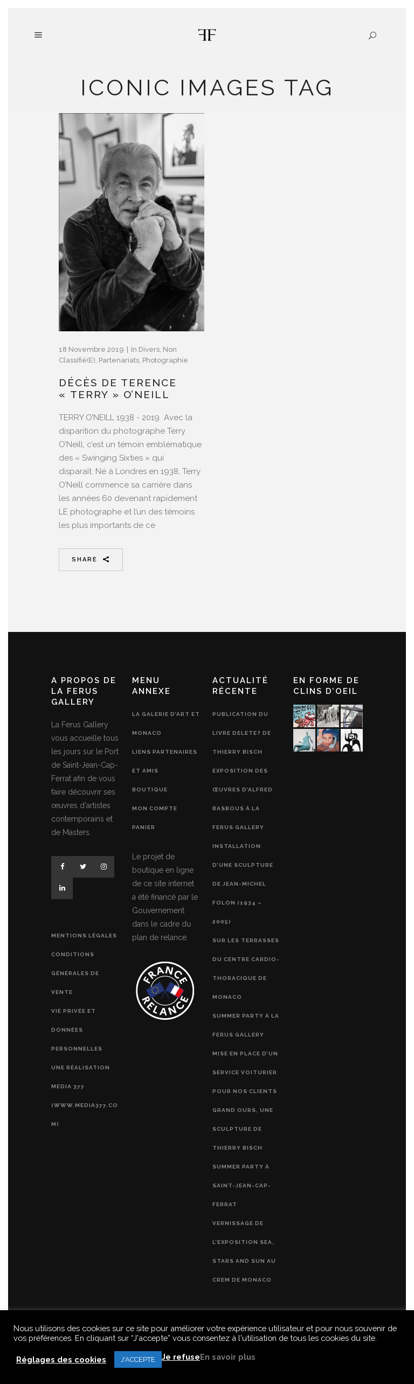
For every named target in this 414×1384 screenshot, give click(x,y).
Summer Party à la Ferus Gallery (245, 1025)
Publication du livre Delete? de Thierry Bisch (241, 733)
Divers (149, 349)
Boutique (150, 789)
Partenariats (119, 360)
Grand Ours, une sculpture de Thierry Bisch (242, 1129)
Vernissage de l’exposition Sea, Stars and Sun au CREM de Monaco (244, 1251)
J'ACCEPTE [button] (138, 1359)
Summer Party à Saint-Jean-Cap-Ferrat (241, 1185)
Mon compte (154, 808)
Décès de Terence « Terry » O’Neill (118, 388)
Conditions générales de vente (75, 973)
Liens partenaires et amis (164, 761)
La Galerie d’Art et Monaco (166, 723)
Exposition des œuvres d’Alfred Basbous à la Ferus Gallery (242, 799)
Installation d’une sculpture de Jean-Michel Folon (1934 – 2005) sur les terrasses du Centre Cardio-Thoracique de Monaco (246, 921)
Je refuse (181, 1356)
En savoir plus (228, 1356)
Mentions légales (84, 935)
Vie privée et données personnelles (76, 1030)
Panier (143, 827)
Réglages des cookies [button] (61, 1359)
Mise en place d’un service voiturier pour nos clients (245, 1072)
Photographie (165, 360)
